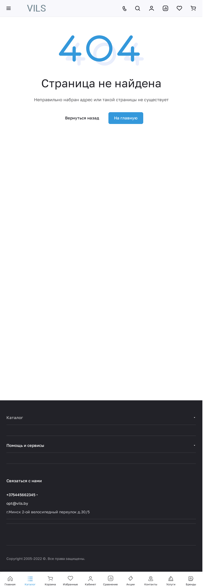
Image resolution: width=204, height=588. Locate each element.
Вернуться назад (82, 117)
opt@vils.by (17, 503)
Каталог (14, 417)
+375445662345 (20, 494)
